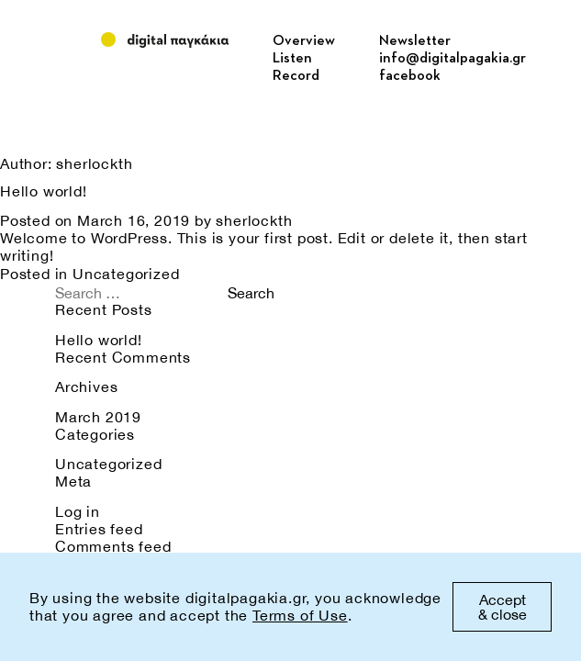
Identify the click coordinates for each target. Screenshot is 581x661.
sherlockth (254, 220)
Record (296, 76)
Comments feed (113, 546)
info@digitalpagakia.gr (452, 58)
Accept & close (502, 606)
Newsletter (415, 41)
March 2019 (98, 417)
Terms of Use (300, 615)
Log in (77, 511)
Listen (292, 58)
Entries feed (99, 529)
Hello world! (43, 191)
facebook (410, 76)
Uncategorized (126, 273)
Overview (304, 41)
